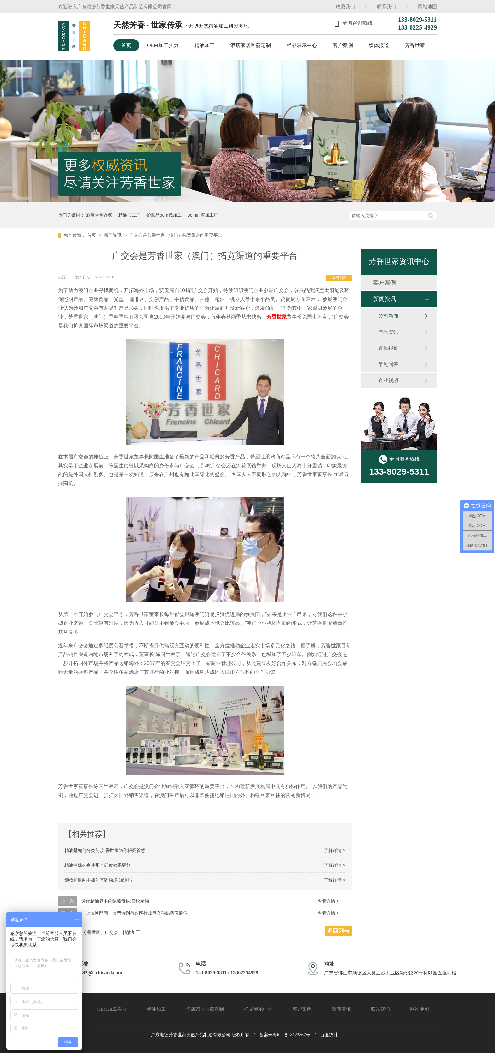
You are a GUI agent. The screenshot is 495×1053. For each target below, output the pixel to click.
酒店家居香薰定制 (250, 45)
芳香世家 (415, 45)
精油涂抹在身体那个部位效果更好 (97, 865)
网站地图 (427, 6)
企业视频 (388, 380)
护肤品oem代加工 (164, 215)
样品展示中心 (302, 45)
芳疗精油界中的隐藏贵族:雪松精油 (115, 901)
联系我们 (386, 6)
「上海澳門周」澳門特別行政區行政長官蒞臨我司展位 (134, 913)
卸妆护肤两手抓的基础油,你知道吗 (98, 879)
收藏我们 (345, 6)
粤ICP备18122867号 (291, 1034)
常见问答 (388, 364)
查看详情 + (328, 901)
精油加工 (204, 45)
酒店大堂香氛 (99, 215)
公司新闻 (388, 316)
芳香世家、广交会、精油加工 (111, 932)
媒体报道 (379, 45)
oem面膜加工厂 (203, 215)
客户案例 (343, 45)
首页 (126, 45)
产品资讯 (388, 332)
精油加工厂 (129, 215)
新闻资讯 (113, 235)
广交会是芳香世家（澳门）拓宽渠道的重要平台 (175, 235)
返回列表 (339, 278)
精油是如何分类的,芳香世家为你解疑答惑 (104, 850)
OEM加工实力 (163, 45)
